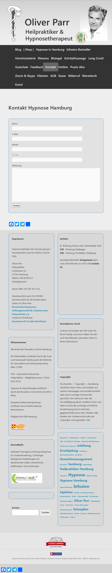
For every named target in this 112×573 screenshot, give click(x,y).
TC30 (88, 428)
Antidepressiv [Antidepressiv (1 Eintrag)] (74, 446)
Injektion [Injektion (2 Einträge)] (66, 501)
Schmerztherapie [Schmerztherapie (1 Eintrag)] (66, 518)
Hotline (63, 67)
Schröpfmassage (75, 58)
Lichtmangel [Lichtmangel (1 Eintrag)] (93, 505)
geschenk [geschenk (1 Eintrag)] (78, 464)
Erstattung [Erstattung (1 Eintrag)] (83, 460)
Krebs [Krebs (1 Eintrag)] (74, 505)
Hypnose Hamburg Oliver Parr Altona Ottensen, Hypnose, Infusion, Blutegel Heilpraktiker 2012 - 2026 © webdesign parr (56, 567)
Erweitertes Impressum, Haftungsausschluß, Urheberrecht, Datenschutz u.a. (30, 319)
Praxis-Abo (77, 67)
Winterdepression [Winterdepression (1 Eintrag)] (93, 522)
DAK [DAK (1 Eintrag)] (61, 450)
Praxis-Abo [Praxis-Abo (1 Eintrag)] (69, 514)
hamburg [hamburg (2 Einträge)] (75, 472)
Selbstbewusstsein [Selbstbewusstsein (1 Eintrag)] (66, 522)
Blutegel (56, 58)
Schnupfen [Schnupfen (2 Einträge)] (80, 518)
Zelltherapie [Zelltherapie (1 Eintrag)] (64, 526)
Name (15, 125)
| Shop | (29, 49)
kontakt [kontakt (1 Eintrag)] (76, 501)
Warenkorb (89, 76)
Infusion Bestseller (79, 49)
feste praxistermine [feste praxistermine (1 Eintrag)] (67, 464)
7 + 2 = (15, 158)
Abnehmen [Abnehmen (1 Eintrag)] (64, 446)
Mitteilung (17, 169)
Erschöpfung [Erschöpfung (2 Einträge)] (69, 459)
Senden (16, 213)
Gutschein (21, 67)
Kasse (62, 76)
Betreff (15, 147)
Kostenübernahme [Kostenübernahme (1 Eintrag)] (87, 501)
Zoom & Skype (25, 76)
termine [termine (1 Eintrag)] (83, 522)
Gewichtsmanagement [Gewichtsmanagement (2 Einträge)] (76, 468)
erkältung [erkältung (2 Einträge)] (84, 454)
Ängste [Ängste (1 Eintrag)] (72, 526)
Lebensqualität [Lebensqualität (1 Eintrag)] (82, 505)
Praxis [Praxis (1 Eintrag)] (62, 514)
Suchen (16, 516)
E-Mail (15, 136)
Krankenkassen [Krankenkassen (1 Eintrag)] (65, 505)
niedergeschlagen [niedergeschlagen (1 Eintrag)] (66, 510)
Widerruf (74, 76)
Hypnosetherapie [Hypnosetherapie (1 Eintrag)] (66, 496)
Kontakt (50, 67)
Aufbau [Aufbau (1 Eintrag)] (83, 446)
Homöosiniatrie (25, 58)
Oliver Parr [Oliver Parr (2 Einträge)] (81, 509)
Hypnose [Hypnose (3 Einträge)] (76, 483)
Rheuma (43, 58)
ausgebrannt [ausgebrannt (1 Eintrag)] (91, 446)
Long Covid (96, 58)
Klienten (42, 76)
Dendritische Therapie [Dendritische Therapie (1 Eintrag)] (72, 450)
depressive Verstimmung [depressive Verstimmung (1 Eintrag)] (90, 450)
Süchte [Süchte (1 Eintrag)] (76, 522)
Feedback (36, 67)
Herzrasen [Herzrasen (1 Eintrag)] (63, 484)
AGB (53, 76)
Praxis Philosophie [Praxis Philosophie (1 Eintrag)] (81, 514)
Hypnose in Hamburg (50, 49)
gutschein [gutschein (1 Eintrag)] (63, 473)
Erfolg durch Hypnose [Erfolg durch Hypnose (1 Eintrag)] (68, 455)
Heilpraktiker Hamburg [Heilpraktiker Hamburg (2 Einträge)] (76, 477)
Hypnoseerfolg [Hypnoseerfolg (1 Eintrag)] (91, 484)
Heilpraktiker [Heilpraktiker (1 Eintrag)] (87, 473)
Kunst (19, 84)
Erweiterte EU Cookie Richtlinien (29, 330)
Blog (18, 49)
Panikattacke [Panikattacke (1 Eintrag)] (95, 510)
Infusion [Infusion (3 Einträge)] (81, 494)
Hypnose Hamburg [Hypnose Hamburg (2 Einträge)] (73, 489)
